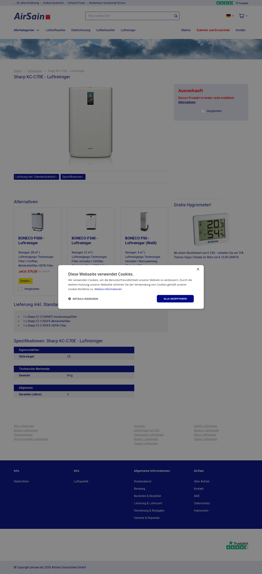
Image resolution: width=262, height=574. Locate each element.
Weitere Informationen (108, 288)
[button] (83, 298)
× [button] (197, 269)
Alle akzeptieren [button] (174, 298)
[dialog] (131, 287)
